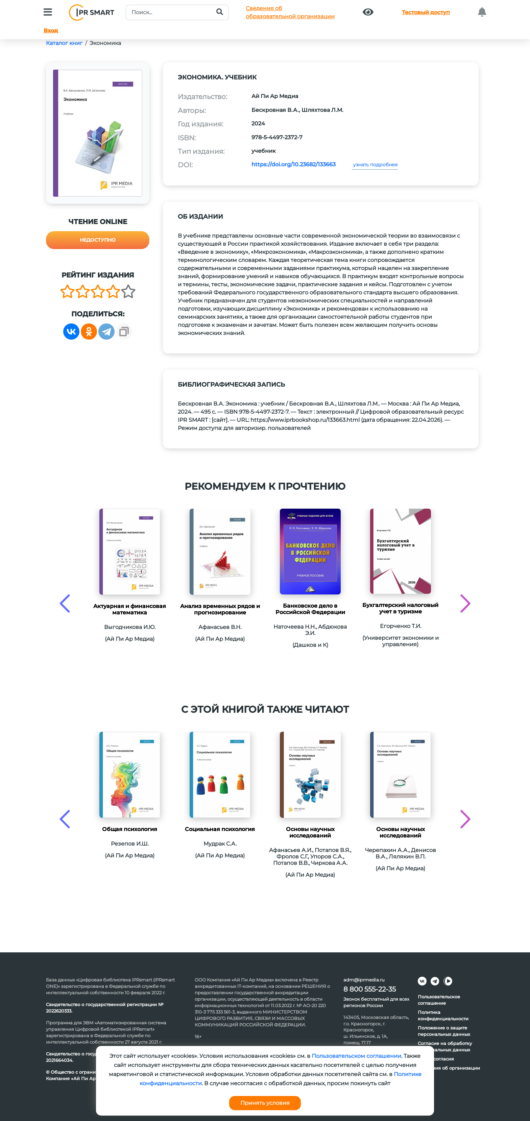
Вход (51, 30)
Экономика (105, 43)
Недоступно (98, 240)
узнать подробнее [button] (375, 165)
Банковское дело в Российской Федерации (310, 609)
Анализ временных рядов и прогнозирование (220, 609)
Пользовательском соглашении (356, 1056)
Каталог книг (64, 43)
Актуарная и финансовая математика (129, 609)
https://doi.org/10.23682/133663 (293, 164)
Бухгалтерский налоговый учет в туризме (400, 608)
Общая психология (129, 829)
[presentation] (64, 603)
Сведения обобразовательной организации (290, 12)
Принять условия (265, 1103)
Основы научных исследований (310, 832)
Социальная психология (220, 829)
